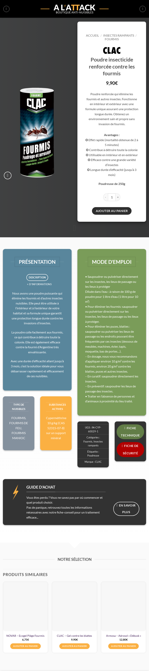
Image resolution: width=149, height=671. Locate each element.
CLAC (98, 461)
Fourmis (112, 39)
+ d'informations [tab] (39, 284)
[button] (6, 9)
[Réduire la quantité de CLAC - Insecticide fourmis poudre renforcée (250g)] (105, 197)
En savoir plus (126, 509)
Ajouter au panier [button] (25, 646)
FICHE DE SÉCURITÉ (130, 449)
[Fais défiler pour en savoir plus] (74, 228)
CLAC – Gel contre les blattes (74, 635)
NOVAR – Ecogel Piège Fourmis (25, 635)
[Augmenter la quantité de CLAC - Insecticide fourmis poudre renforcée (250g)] (118, 197)
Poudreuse (93, 455)
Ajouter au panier (112, 211)
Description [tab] (37, 277)
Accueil (92, 35)
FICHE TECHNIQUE (130, 431)
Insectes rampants (118, 35)
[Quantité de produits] (112, 197)
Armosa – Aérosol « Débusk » (123, 635)
